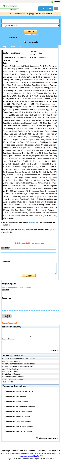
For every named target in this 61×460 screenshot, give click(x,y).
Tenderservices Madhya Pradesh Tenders (19, 406)
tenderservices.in (31, 42)
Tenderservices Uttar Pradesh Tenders (18, 426)
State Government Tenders (12, 379)
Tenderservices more (46, 438)
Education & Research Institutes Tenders (17, 366)
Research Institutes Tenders (13, 377)
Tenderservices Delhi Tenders (15, 396)
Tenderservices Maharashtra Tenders (18, 411)
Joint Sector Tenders (10, 369)
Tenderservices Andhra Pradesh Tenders (19, 391)
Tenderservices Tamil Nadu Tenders (17, 421)
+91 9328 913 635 (21, 14)
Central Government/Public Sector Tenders (18, 359)
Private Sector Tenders (11, 374)
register (32, 222)
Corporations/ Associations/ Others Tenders (18, 364)
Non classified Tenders (11, 372)
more (53, 350)
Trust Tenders (7, 382)
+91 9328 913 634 (45, 14)
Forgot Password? (9, 323)
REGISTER (45, 9)
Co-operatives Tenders (11, 361)
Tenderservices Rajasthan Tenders (17, 416)
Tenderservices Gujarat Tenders (16, 401)
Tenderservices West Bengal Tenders (18, 431)
